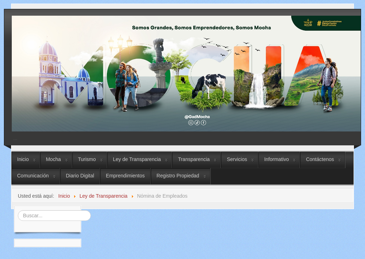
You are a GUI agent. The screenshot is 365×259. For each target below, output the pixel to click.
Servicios (237, 159)
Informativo (276, 159)
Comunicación (33, 175)
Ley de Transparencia (137, 159)
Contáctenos (320, 159)
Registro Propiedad (177, 175)
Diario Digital (80, 175)
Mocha (53, 159)
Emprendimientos (125, 175)
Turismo (87, 159)
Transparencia (194, 159)
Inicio (23, 159)
